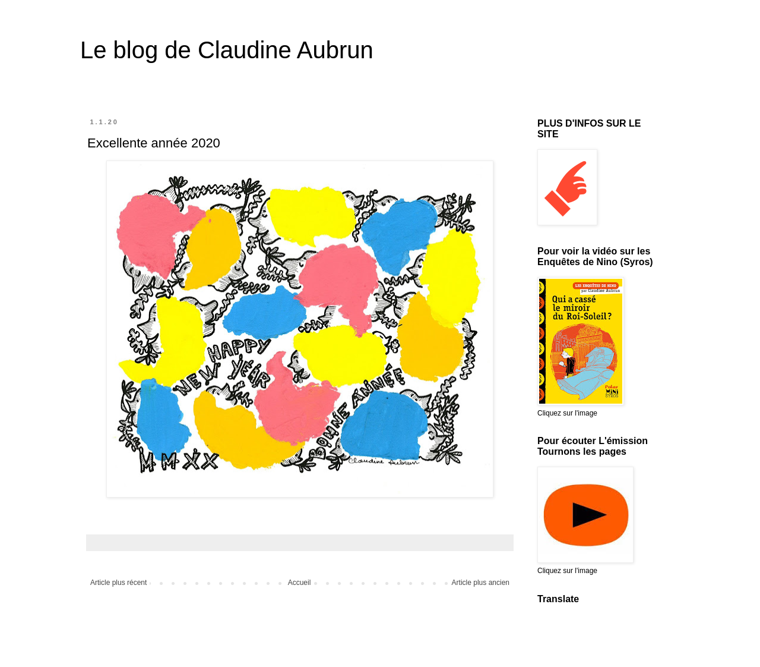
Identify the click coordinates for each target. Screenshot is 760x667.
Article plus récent (118, 582)
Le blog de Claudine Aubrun (226, 50)
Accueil (299, 582)
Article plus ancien (480, 582)
